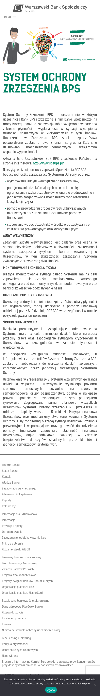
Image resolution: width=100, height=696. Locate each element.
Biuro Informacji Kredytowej (19, 563)
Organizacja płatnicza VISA (18, 587)
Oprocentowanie (12, 532)
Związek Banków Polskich (18, 569)
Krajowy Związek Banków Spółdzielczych (27, 581)
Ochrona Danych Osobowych (20, 650)
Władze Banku (11, 482)
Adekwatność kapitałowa (17, 494)
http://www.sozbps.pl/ (48, 163)
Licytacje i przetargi (14, 618)
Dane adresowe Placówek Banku (22, 606)
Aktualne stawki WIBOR (16, 549)
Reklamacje (9, 506)
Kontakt (6, 476)
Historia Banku (11, 465)
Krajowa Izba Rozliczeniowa (19, 575)
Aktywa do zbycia (12, 612)
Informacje (8, 520)
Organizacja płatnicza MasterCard (22, 593)
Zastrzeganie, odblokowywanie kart (24, 537)
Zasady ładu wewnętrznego (19, 488)
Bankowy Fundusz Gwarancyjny (21, 557)
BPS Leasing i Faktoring (16, 638)
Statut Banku (10, 471)
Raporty (7, 500)
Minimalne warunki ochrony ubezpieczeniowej (31, 630)
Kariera (6, 624)
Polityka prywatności (15, 644)
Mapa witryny (10, 656)
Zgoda (51, 690)
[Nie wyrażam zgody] (95, 685)
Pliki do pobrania (12, 543)
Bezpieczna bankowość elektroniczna (25, 600)
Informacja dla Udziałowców (19, 514)
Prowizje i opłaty (12, 526)
